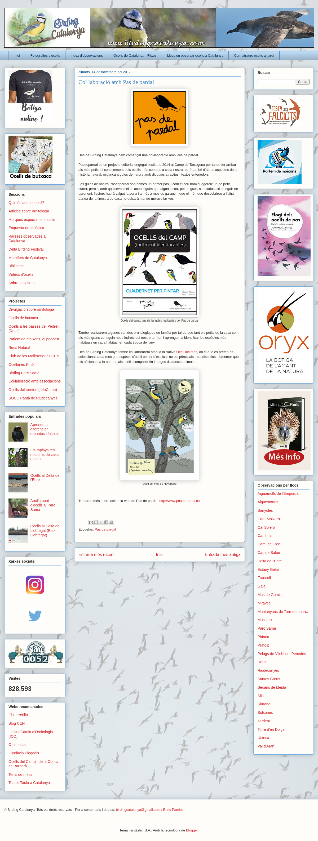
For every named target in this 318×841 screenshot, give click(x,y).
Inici (17, 55)
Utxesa (263, 738)
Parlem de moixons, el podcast (33, 339)
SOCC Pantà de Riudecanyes (33, 398)
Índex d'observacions (86, 55)
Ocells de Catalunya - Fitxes (135, 55)
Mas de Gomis (269, 595)
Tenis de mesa (20, 774)
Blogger (192, 830)
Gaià (262, 586)
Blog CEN (16, 723)
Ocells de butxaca (23, 318)
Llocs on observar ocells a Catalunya (195, 55)
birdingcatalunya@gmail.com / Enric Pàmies (150, 810)
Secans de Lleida (272, 687)
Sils (261, 696)
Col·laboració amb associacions (34, 381)
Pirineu (263, 637)
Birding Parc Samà (23, 373)
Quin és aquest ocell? (26, 203)
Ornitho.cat (17, 744)
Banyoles (265, 510)
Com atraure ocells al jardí (254, 55)
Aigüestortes (268, 502)
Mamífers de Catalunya (27, 258)
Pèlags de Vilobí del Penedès (282, 654)
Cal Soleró (266, 527)
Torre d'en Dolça (271, 729)
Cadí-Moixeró (269, 519)
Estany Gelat (268, 569)
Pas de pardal (105, 529)
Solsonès (265, 712)
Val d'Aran (266, 746)
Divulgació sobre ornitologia (31, 309)
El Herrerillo (18, 715)
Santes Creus (269, 679)
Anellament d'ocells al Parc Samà (42, 505)
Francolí (264, 578)
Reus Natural (19, 347)
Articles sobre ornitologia (28, 211)
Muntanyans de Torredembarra (283, 611)
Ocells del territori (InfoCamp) (32, 390)
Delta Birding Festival (25, 249)
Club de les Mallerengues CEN (33, 356)
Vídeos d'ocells (20, 274)
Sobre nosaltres (21, 283)
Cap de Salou (269, 552)
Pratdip (263, 645)
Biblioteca (16, 266)
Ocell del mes (186, 352)
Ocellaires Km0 (21, 364)
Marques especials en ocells (31, 219)
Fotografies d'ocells (45, 55)
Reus (262, 662)
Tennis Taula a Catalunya (29, 783)
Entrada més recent (96, 554)
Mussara (265, 620)
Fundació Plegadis (23, 753)
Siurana (264, 704)
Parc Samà (267, 628)
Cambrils (265, 535)
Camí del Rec (269, 544)
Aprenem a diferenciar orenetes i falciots (44, 429)
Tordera (264, 721)
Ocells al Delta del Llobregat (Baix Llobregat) (45, 530)
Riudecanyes (268, 670)
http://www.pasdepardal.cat (180, 501)
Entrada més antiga (223, 554)
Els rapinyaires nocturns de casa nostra (44, 454)
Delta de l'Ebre (270, 561)
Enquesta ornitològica (26, 228)
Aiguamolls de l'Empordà (278, 493)
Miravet (264, 603)
